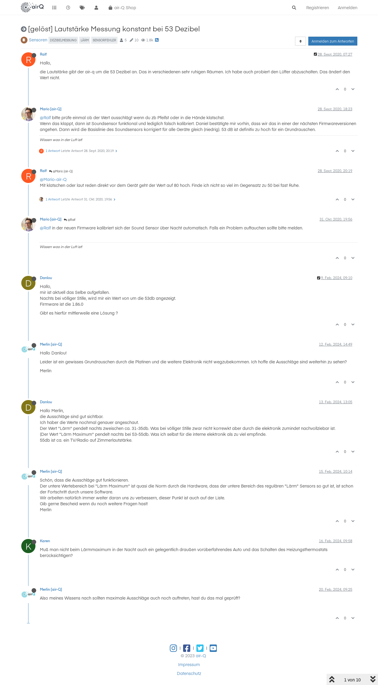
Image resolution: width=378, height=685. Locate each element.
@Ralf (45, 117)
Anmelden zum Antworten (333, 41)
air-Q (201, 655)
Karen (45, 540)
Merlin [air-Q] (51, 344)
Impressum (189, 664)
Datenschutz (189, 673)
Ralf (43, 54)
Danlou (46, 277)
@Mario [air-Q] (61, 171)
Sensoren (38, 40)
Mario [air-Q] (50, 108)
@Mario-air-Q (53, 179)
